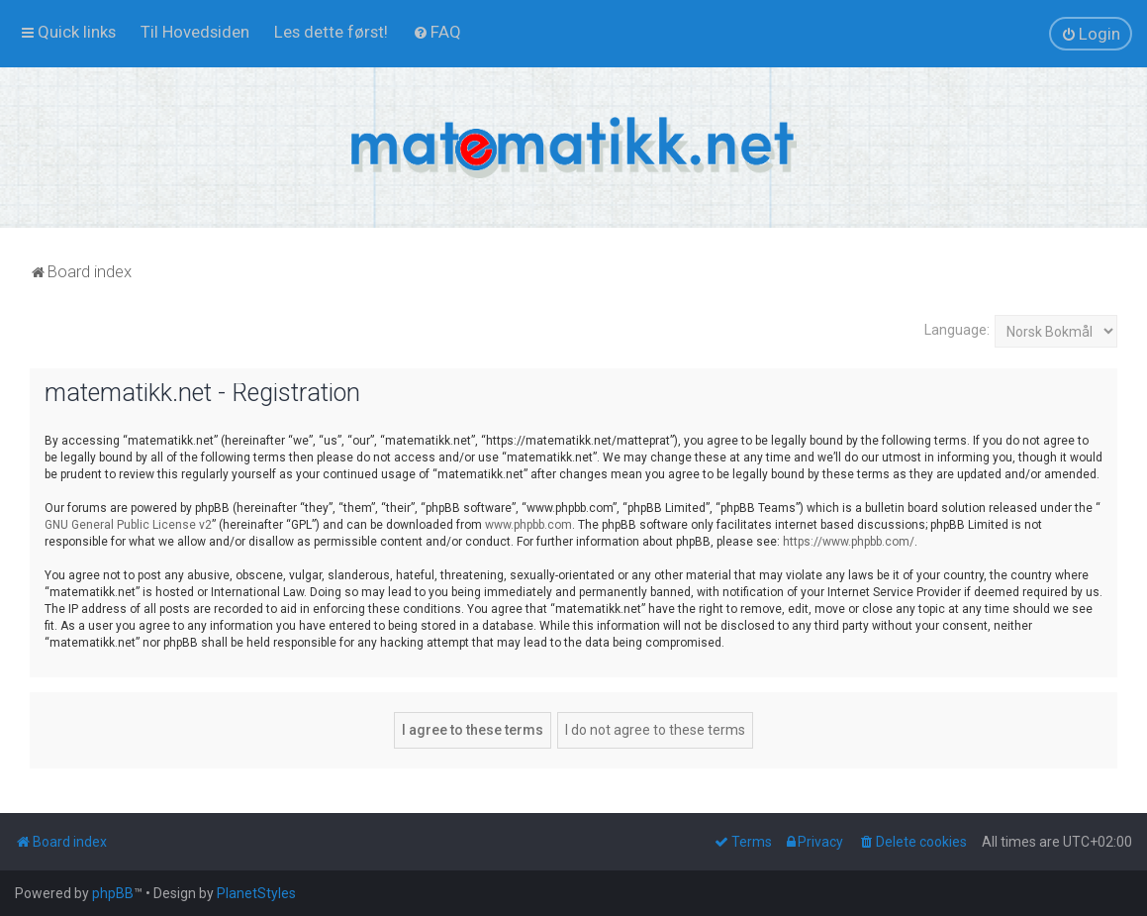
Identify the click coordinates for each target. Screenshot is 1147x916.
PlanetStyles (256, 893)
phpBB (113, 893)
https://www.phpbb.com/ (848, 542)
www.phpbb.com (528, 525)
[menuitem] (195, 32)
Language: (957, 330)
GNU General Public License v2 (128, 525)
